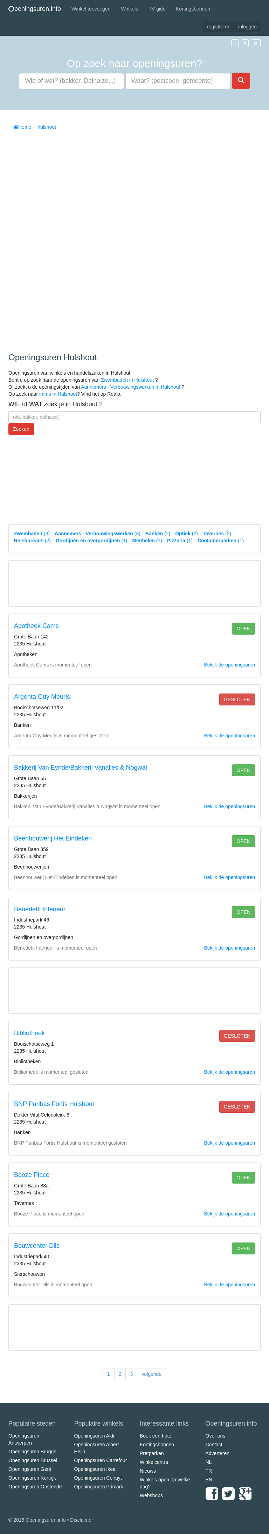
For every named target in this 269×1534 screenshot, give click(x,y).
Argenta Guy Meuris (42, 696)
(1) (91, 540)
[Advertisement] (60, 239)
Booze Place (31, 1174)
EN (209, 1479)
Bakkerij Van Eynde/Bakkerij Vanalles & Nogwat (80, 767)
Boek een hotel (156, 1436)
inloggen (247, 26)
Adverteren (217, 1453)
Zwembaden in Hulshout (127, 380)
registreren (218, 26)
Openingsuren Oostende (35, 1486)
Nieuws (148, 1471)
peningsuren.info (34, 8)
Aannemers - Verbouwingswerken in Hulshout (130, 387)
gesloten (237, 699)
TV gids (157, 9)
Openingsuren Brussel (32, 1460)
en (256, 43)
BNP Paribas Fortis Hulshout (54, 1103)
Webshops (151, 1495)
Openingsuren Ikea (95, 1469)
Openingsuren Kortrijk (32, 1478)
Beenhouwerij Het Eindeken (53, 838)
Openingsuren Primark (98, 1486)
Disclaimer (81, 1520)
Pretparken (152, 1453)
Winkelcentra (154, 1462)
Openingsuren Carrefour (100, 1460)
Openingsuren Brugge (32, 1451)
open (243, 628)
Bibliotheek (29, 1033)
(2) (158, 533)
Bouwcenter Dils (37, 1245)
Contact (214, 1444)
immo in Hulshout (58, 394)
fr (245, 43)
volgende (151, 1374)
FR (209, 1471)
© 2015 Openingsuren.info (37, 1520)
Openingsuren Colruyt (98, 1478)
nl (234, 43)
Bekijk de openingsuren (229, 665)
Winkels (129, 9)
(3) (32, 533)
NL (209, 1462)
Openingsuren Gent (29, 1469)
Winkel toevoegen (90, 9)
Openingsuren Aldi (94, 1436)
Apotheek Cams (36, 625)
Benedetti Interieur (39, 909)
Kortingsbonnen (193, 9)
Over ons (216, 1436)
